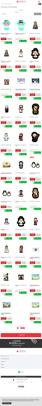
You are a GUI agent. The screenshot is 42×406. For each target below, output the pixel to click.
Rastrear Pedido (6, 368)
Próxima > (22, 340)
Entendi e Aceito (7, 403)
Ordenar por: (17, 12)
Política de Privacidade (29, 400)
